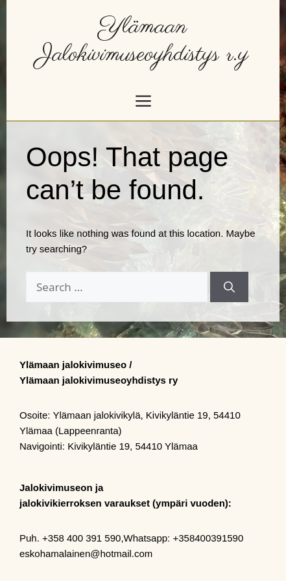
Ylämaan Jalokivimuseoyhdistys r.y (143, 41)
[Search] (229, 287)
